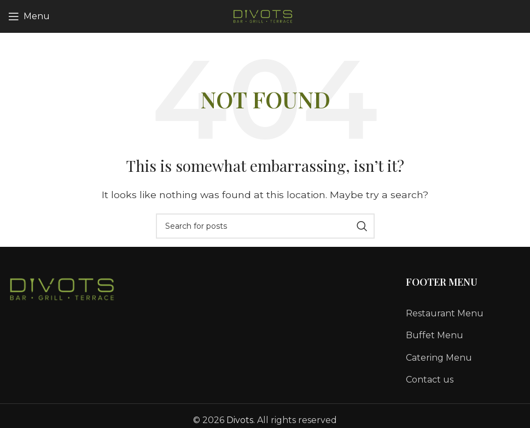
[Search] (265, 226)
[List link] (464, 313)
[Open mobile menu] (29, 16)
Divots (239, 420)
